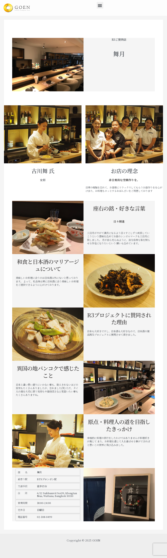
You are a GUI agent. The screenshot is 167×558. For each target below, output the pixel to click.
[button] (100, 5)
